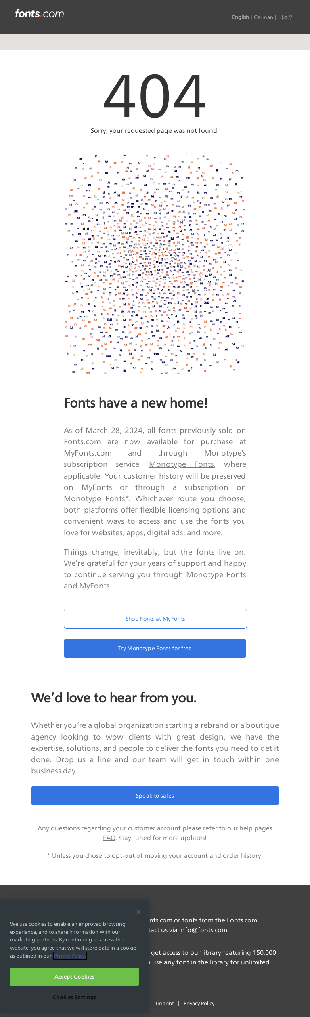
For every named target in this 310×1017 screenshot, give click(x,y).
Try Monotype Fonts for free (155, 648)
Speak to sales (155, 795)
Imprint (165, 1003)
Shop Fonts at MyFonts (156, 618)
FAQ (109, 838)
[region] (74, 956)
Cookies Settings (74, 997)
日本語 (286, 17)
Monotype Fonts (181, 464)
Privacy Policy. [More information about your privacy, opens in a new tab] (70, 955)
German (263, 17)
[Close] (139, 912)
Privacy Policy (199, 1003)
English (240, 17)
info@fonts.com (203, 930)
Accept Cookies (74, 976)
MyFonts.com (88, 452)
